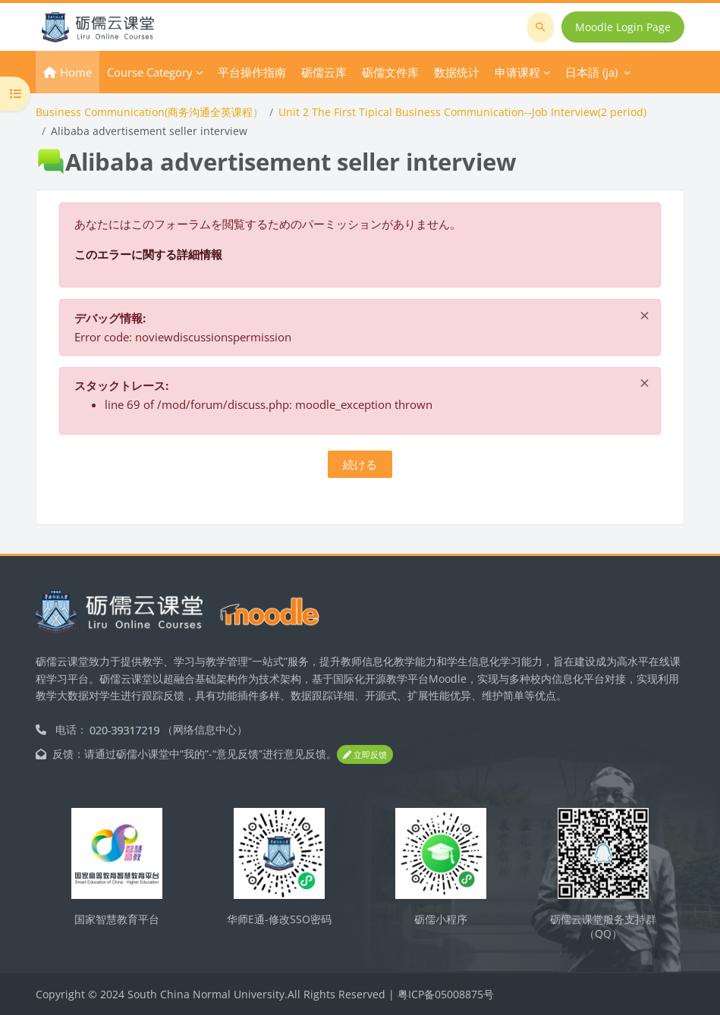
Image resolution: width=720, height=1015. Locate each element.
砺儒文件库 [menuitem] (390, 72)
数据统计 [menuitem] (456, 72)
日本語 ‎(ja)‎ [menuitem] (591, 72)
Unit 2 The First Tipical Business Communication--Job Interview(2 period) (462, 112)
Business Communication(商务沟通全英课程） (149, 112)
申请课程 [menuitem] (517, 72)
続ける (360, 464)
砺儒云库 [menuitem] (324, 72)
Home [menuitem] (76, 72)
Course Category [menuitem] (150, 72)
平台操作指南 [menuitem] (252, 72)
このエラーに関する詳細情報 (148, 254)
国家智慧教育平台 (116, 919)
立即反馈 (365, 754)
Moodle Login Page (623, 27)
